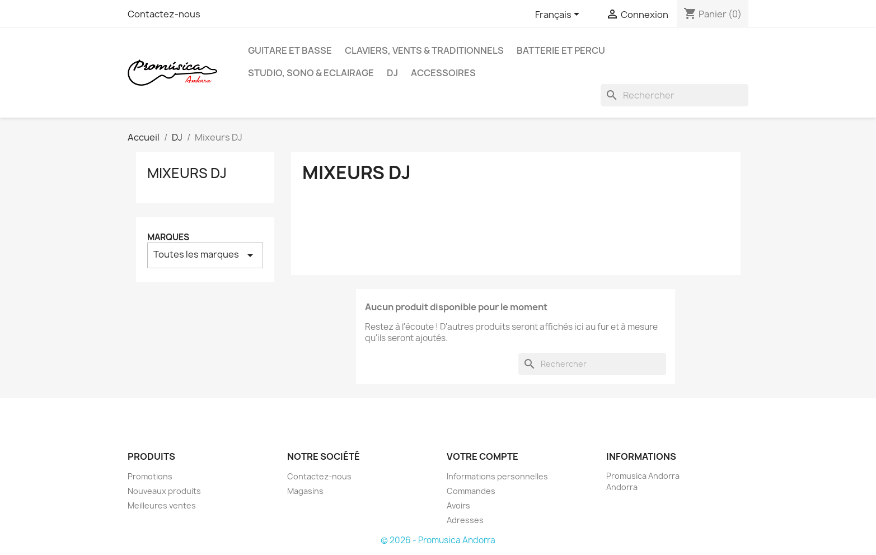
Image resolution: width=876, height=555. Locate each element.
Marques (168, 237)
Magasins (305, 491)
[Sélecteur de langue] (559, 15)
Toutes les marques (205, 255)
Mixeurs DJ (187, 173)
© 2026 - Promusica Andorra (438, 540)
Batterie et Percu (561, 50)
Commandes (471, 491)
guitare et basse (290, 50)
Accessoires (443, 73)
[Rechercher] (674, 95)
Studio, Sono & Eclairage (311, 73)
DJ (392, 73)
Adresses (465, 520)
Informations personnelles (497, 476)
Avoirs (458, 505)
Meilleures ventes (162, 505)
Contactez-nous (164, 14)
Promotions (150, 476)
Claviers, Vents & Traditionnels (424, 50)
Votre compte (482, 456)
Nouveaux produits (164, 491)
